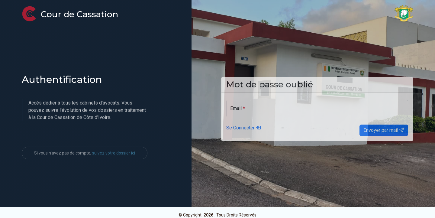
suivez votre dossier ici (113, 163)
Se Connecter (243, 131)
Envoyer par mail (383, 133)
